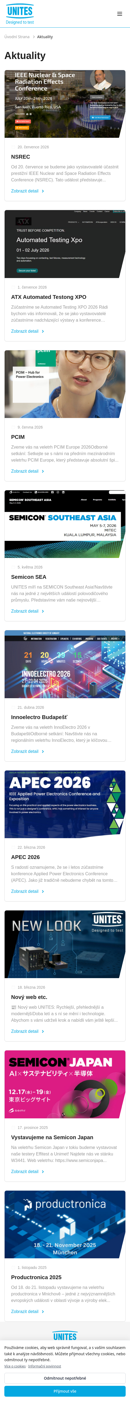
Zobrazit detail (28, 191)
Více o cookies (15, 1366)
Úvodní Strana (17, 36)
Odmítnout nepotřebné (65, 1378)
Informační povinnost (44, 1366)
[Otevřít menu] (120, 14)
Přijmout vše (65, 1391)
